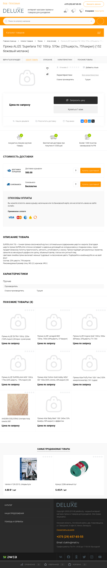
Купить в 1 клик (75, 109)
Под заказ (68, 121)
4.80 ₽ (10, 490)
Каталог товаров (53, 32)
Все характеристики (90, 75)
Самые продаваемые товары (53, 449)
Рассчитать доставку (45, 121)
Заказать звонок (94, 4)
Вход (5, 3)
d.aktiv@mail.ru (71, 542)
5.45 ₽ (61, 490)
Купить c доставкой (90, 171)
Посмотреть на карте (65, 530)
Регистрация (14, 3)
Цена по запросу (19, 105)
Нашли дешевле (21, 121)
